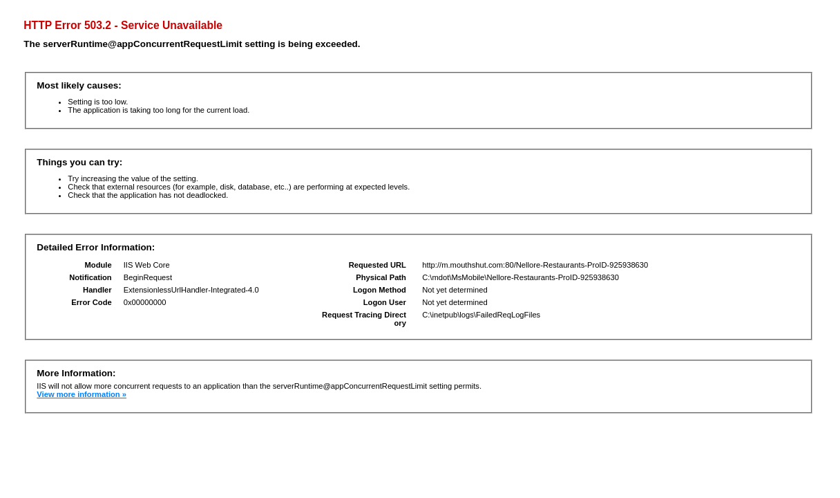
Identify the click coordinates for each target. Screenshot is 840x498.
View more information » (81, 394)
